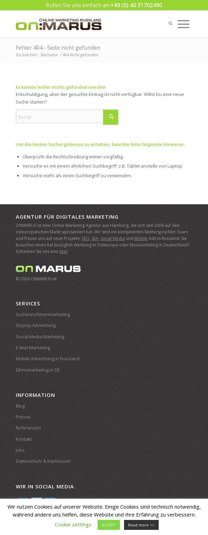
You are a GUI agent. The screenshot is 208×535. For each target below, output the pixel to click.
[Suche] (170, 24)
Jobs (20, 450)
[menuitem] (170, 24)
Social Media (112, 238)
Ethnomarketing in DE (38, 370)
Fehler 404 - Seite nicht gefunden (58, 47)
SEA (94, 238)
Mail (64, 251)
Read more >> (141, 524)
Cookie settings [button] (73, 524)
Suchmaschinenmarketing (43, 314)
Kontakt (24, 439)
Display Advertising (36, 325)
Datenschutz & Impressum (43, 461)
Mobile (141, 238)
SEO (85, 238)
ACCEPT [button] (109, 524)
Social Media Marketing (40, 336)
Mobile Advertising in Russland (47, 358)
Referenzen (28, 428)
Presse (23, 417)
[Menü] (183, 24)
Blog (20, 406)
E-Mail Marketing (33, 347)
